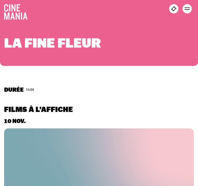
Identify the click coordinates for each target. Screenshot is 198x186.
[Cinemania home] (17, 11)
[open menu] (187, 8)
